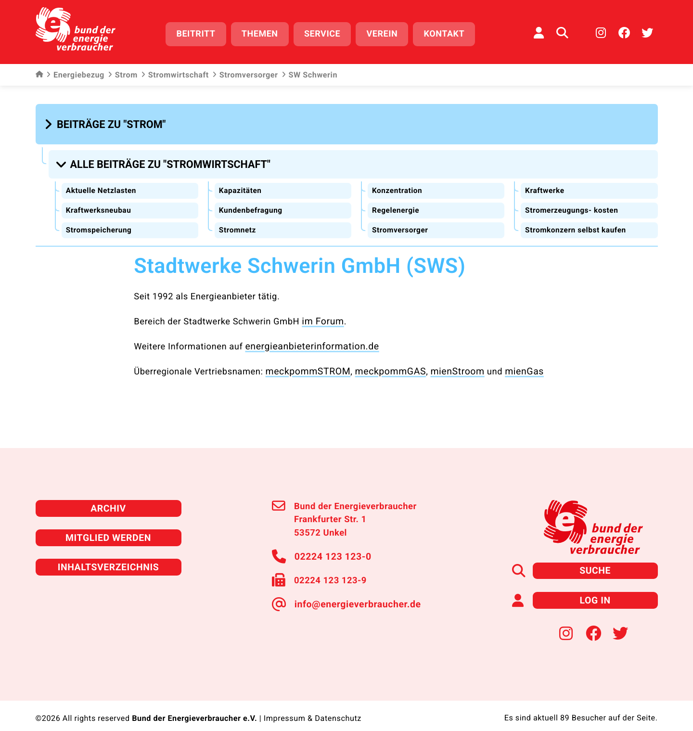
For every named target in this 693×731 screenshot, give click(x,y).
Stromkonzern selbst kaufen (577, 223)
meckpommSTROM (306, 363)
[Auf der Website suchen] (562, 31)
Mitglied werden (108, 527)
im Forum (321, 314)
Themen (264, 32)
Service (326, 32)
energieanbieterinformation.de (308, 338)
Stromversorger (245, 72)
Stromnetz (237, 223)
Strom (123, 72)
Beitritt (200, 32)
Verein (386, 32)
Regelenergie (396, 204)
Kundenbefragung (251, 204)
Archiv (108, 498)
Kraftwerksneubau (99, 204)
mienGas (511, 363)
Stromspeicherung (99, 223)
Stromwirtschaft (175, 72)
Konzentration (398, 184)
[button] (106, 121)
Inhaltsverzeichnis (108, 555)
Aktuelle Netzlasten (102, 184)
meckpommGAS (383, 363)
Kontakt (448, 32)
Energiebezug (75, 72)
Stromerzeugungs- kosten (573, 204)
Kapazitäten (240, 184)
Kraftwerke (545, 184)
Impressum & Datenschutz (312, 704)
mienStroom (447, 363)
